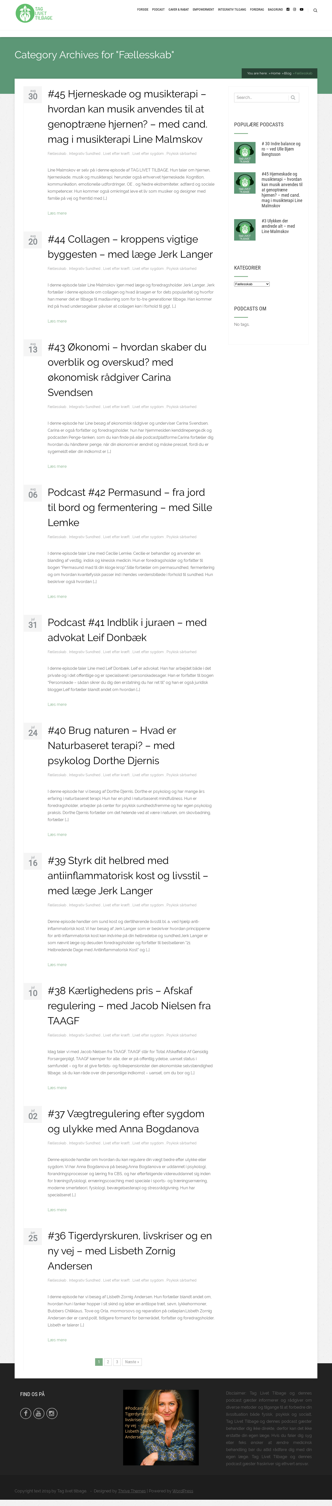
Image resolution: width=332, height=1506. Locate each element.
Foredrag (257, 13)
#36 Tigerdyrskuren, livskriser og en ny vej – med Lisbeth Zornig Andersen (130, 1257)
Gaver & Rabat (179, 13)
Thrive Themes (132, 1497)
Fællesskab (57, 160)
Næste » (132, 1368)
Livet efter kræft (117, 160)
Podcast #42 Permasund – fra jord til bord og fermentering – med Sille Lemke (130, 514)
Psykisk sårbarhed (182, 160)
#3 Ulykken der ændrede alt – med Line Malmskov (278, 232)
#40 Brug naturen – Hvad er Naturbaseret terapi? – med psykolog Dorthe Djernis (112, 752)
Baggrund (275, 13)
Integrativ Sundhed (85, 160)
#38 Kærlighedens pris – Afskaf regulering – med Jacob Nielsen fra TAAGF (129, 1012)
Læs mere (57, 219)
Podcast (158, 13)
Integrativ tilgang (232, 13)
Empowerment (203, 13)
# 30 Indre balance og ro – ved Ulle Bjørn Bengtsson (281, 155)
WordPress (182, 1497)
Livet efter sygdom (148, 160)
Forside (142, 13)
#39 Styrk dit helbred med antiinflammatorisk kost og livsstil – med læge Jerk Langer (128, 882)
